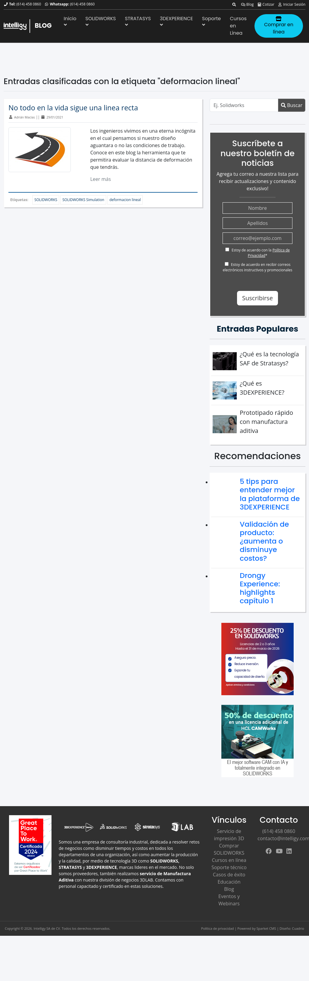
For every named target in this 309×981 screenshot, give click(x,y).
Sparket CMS (266, 928)
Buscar (291, 105)
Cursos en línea (229, 860)
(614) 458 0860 (28, 4)
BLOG (43, 25)
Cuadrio (298, 928)
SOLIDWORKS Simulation (83, 199)
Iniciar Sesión (291, 4)
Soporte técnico (229, 867)
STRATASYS (138, 21)
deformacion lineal (125, 199)
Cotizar (265, 4)
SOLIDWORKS (101, 21)
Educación (228, 881)
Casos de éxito (229, 874)
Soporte (211, 21)
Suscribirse (257, 298)
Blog (247, 4)
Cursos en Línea (238, 25)
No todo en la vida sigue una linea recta (73, 107)
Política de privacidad (217, 928)
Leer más (100, 179)
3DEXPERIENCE (176, 21)
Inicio (70, 21)
